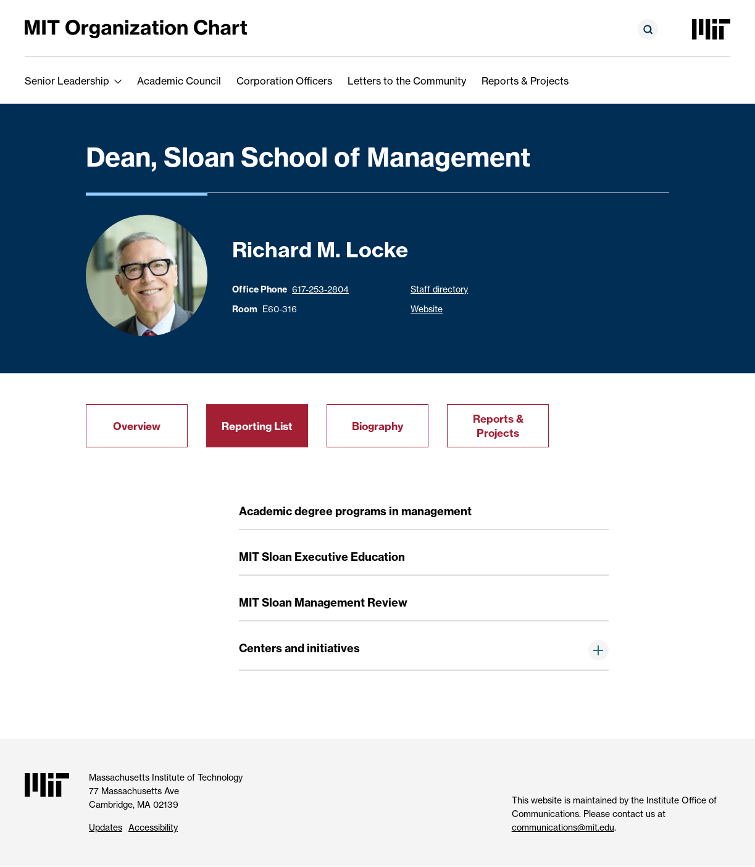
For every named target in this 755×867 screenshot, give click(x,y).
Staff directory (439, 289)
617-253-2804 (320, 289)
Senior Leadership (67, 81)
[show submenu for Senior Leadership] (118, 80)
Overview (137, 426)
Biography (377, 426)
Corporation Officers (284, 81)
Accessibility (153, 827)
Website (427, 309)
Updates (105, 827)
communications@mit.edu (563, 827)
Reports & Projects (525, 81)
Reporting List (257, 426)
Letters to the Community (407, 81)
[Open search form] (648, 29)
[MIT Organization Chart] (136, 28)
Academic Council (179, 81)
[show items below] (598, 650)
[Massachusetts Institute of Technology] (711, 29)
